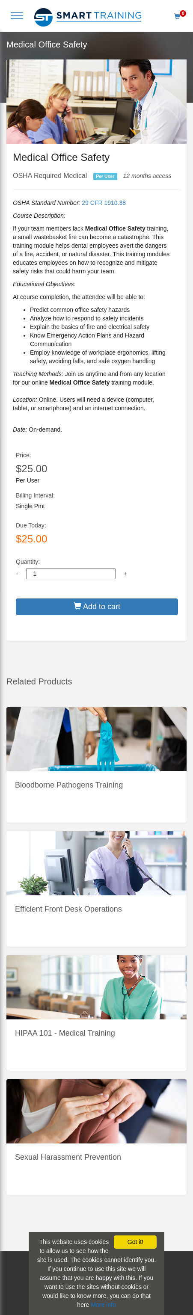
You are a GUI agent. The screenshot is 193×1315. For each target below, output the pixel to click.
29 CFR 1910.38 (104, 202)
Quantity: (28, 561)
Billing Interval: (35, 495)
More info (103, 1304)
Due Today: (31, 525)
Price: (23, 455)
